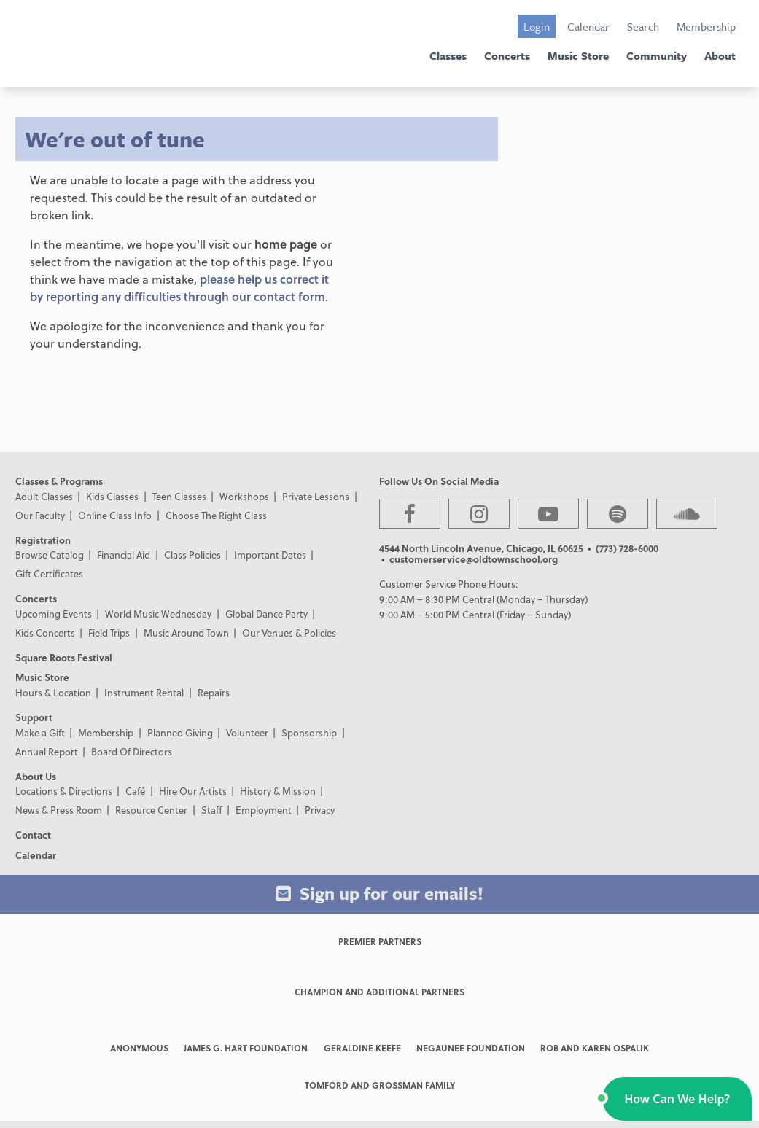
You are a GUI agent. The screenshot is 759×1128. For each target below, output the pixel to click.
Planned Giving (180, 732)
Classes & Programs (59, 481)
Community (656, 55)
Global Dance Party (266, 614)
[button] (677, 1099)
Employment (264, 810)
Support (33, 717)
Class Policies (192, 554)
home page (285, 244)
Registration (43, 540)
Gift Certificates (49, 573)
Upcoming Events (53, 614)
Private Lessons (315, 496)
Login (536, 26)
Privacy (320, 810)
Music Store (578, 55)
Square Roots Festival (63, 657)
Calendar (588, 26)
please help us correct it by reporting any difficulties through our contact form (179, 288)
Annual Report (46, 751)
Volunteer (247, 732)
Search (643, 26)
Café (135, 791)
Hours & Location (53, 692)
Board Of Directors (131, 751)
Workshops (244, 496)
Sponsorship (309, 732)
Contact (33, 834)
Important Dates (270, 554)
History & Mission (278, 791)
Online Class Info (115, 515)
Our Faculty (40, 515)
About (720, 55)
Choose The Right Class (216, 515)
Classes (448, 55)
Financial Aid (123, 554)
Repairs (214, 692)
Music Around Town (186, 632)
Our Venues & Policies (289, 632)
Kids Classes (112, 496)
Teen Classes (179, 496)
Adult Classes (44, 496)
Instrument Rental (144, 692)
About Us (35, 776)
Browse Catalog (49, 554)
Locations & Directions (63, 791)
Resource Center (151, 810)
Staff (211, 810)
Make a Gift (40, 732)
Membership (706, 26)
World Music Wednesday (158, 614)
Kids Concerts (45, 632)
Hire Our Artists (193, 791)
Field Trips (109, 632)
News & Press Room (58, 810)
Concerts (507, 55)
